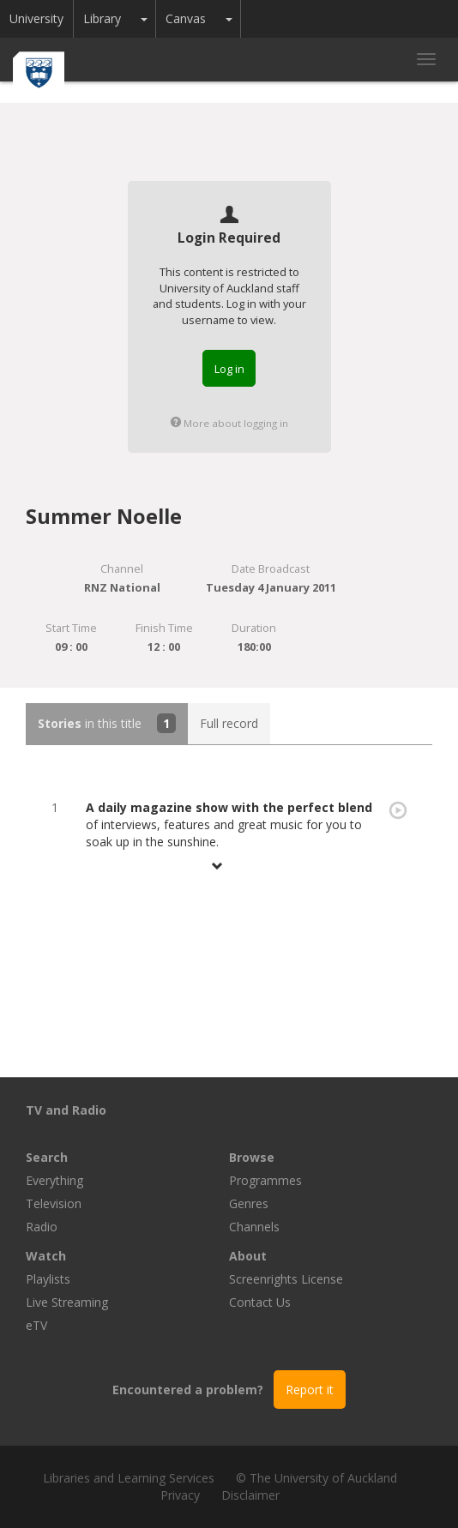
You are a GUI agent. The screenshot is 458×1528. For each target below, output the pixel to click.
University (36, 18)
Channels (254, 1226)
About (248, 1256)
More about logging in (229, 423)
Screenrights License (286, 1279)
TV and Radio (66, 1110)
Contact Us (260, 1302)
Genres (248, 1203)
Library (102, 18)
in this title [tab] (107, 723)
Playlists (48, 1279)
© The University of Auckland (316, 1478)
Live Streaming (67, 1302)
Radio (41, 1226)
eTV (36, 1325)
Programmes (265, 1180)
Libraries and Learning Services (128, 1478)
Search (47, 1157)
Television (53, 1203)
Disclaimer (250, 1495)
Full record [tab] (229, 723)
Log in (229, 368)
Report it (310, 1389)
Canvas (186, 18)
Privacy (180, 1495)
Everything (54, 1180)
